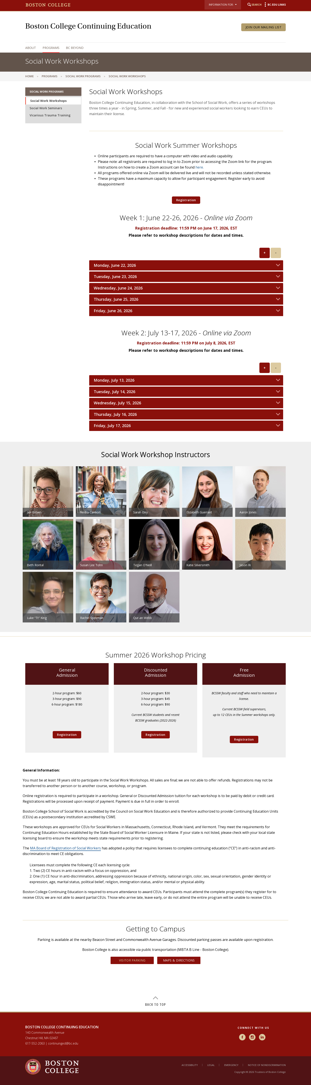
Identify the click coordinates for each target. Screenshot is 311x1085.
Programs (51, 48)
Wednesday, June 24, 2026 (118, 288)
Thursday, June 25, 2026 (116, 299)
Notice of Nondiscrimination (267, 1065)
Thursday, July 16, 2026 (115, 414)
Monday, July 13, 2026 (114, 380)
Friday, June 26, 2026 (113, 310)
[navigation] (151, 48)
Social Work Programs (83, 76)
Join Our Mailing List (263, 27)
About (30, 48)
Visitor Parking (132, 960)
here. (199, 167)
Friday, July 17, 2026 (112, 425)
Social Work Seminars (46, 108)
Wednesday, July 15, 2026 (117, 402)
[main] (155, 546)
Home (29, 76)
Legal (211, 1065)
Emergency (231, 1065)
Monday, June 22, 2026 (115, 265)
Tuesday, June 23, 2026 (115, 276)
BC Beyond (75, 48)
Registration (186, 200)
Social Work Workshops (48, 101)
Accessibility (190, 1065)
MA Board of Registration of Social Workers (65, 848)
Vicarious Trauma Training (50, 115)
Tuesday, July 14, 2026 (114, 391)
